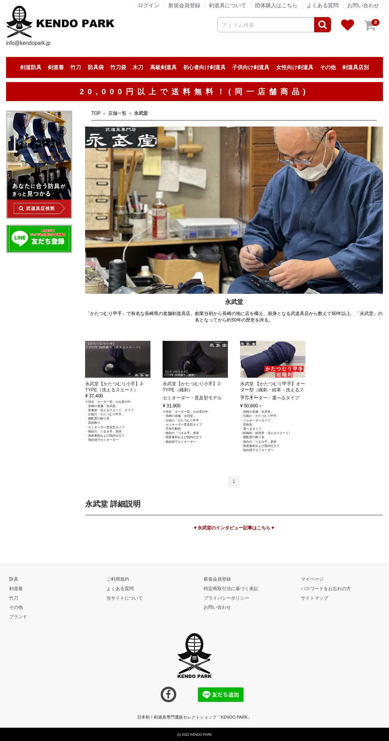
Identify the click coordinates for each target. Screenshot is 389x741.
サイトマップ (314, 597)
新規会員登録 (184, 5)
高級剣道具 (163, 67)
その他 (328, 67)
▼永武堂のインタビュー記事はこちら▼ (234, 527)
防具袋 (96, 67)
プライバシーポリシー (226, 597)
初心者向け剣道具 (204, 67)
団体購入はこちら (276, 5)
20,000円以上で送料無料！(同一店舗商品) (195, 91)
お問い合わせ (363, 5)
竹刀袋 (118, 67)
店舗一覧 (117, 113)
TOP (95, 113)
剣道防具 (30, 67)
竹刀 (75, 67)
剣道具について (227, 5)
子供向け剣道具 (250, 67)
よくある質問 (322, 5)
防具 (13, 578)
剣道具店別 (355, 67)
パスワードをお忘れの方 (326, 588)
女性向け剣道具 (294, 67)
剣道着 (56, 67)
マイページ (312, 578)
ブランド (18, 616)
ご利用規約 (117, 578)
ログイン (148, 5)
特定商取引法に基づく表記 (231, 588)
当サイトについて (124, 597)
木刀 (138, 67)
